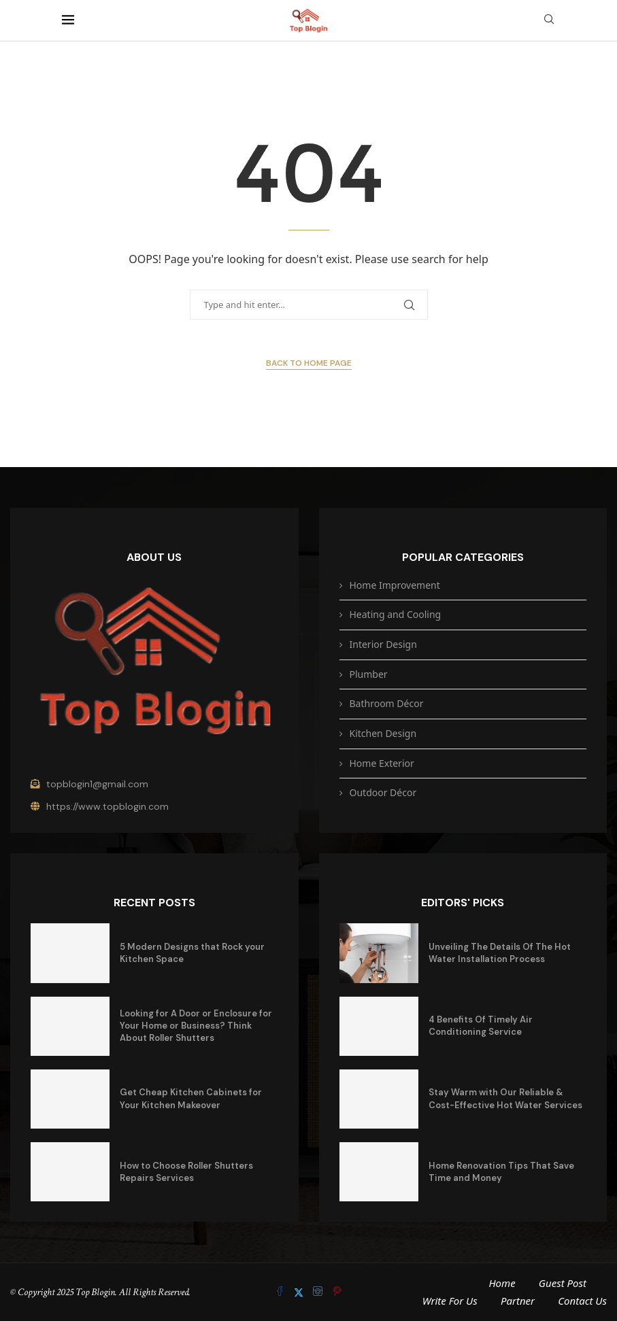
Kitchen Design (383, 733)
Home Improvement (395, 585)
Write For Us (450, 1300)
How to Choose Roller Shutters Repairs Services (186, 1172)
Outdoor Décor (383, 792)
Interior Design (383, 644)
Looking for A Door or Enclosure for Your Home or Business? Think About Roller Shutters (196, 1026)
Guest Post (562, 1283)
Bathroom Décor (387, 703)
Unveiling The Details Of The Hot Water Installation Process (500, 953)
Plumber (369, 674)
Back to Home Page (309, 363)
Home (501, 1283)
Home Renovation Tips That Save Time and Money (501, 1172)
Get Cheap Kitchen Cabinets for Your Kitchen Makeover (191, 1098)
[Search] (549, 20)
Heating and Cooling (395, 614)
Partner (518, 1300)
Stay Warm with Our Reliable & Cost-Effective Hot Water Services (505, 1098)
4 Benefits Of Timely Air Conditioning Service (481, 1025)
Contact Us (582, 1300)
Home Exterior (382, 763)
